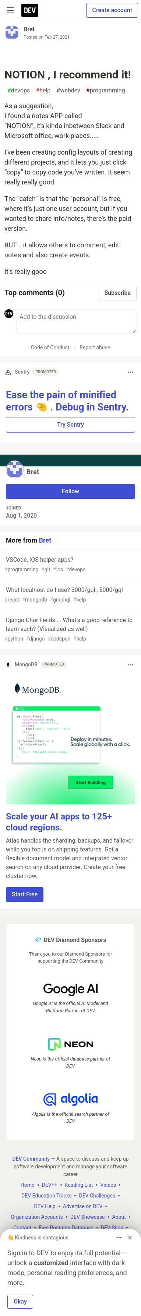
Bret (29, 29)
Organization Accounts (37, 1217)
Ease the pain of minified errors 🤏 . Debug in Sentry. (67, 401)
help (43, 90)
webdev (68, 90)
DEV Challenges (97, 1195)
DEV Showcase (87, 1217)
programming (105, 90)
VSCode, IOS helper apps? (69, 565)
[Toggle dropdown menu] (131, 372)
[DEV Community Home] (30, 10)
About (119, 1217)
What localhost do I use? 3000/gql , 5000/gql (69, 595)
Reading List (79, 1185)
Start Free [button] (25, 894)
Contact (22, 1227)
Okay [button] (20, 1301)
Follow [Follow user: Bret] (70, 491)
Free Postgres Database (66, 1227)
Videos (108, 1185)
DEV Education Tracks (46, 1195)
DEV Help (45, 1206)
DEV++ (49, 1185)
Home (28, 1185)
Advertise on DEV (83, 1206)
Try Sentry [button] (70, 424)
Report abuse (95, 347)
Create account (112, 10)
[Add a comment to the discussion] (76, 321)
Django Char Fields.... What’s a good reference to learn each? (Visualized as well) (69, 630)
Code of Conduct (50, 347)
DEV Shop (112, 1227)
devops (18, 90)
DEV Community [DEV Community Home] (31, 1158)
